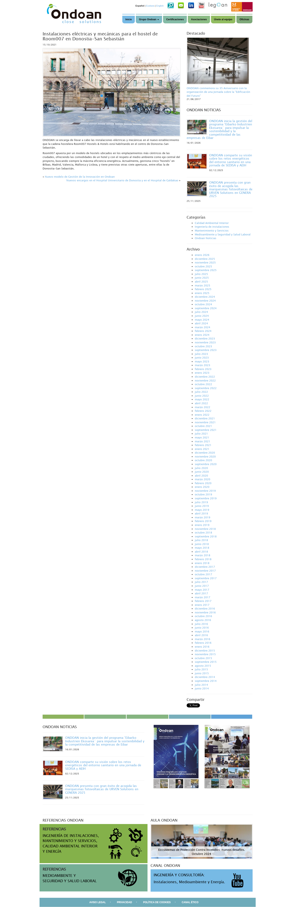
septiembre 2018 (206, 536)
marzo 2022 (202, 407)
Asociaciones (199, 19)
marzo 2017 (202, 597)
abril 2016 (201, 635)
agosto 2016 (203, 620)
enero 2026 (202, 255)
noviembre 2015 (205, 654)
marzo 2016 (202, 639)
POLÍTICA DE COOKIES (157, 902)
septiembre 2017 (206, 578)
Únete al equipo (223, 19)
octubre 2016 (203, 616)
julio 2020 (201, 468)
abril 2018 (201, 551)
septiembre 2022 (206, 388)
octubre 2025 (203, 266)
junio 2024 (202, 315)
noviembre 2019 (205, 490)
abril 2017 (201, 593)
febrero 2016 (203, 642)
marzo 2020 (202, 479)
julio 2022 (201, 391)
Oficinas (244, 19)
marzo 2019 (202, 517)
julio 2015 (201, 669)
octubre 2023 (203, 346)
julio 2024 (201, 311)
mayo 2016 (202, 631)
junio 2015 (202, 673)
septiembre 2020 (206, 464)
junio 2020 (202, 471)
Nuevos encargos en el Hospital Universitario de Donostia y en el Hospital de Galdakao (122, 180)
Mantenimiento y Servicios (212, 230)
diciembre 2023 (205, 338)
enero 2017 (202, 604)
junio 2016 (202, 627)
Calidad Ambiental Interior (212, 223)
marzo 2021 (202, 441)
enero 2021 (202, 449)
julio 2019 (201, 502)
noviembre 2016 (205, 612)
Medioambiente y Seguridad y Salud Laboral (223, 234)
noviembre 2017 (205, 570)
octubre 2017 (203, 574)
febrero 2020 (203, 483)
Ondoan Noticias (205, 238)
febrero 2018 (203, 559)
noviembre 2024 (205, 300)
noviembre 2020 (205, 456)
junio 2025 (202, 277)
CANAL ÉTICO (190, 902)
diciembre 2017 (205, 566)
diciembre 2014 (205, 677)
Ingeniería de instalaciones (212, 226)
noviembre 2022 (205, 380)
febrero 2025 (203, 289)
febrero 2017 (203, 601)
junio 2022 (202, 395)
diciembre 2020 (205, 452)
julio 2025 (201, 274)
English (159, 6)
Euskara (150, 6)
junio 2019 (202, 505)
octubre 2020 (203, 460)
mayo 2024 (202, 319)
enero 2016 (202, 646)
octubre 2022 (203, 384)
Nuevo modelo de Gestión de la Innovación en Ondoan (80, 176)
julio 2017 (201, 581)
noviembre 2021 (205, 422)
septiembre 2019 (206, 498)
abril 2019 (201, 513)
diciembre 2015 (205, 650)
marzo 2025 (202, 285)
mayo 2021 (202, 437)
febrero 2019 (203, 521)
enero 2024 (202, 334)
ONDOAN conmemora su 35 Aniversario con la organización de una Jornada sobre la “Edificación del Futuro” (218, 91)
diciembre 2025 (205, 258)
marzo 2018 (202, 555)
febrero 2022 (203, 410)
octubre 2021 (203, 426)
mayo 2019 (202, 509)
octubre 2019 (203, 494)
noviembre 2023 (205, 342)
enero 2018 (202, 563)
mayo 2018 (202, 547)
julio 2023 (201, 353)
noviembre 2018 (205, 528)
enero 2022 (202, 414)
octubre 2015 (203, 658)
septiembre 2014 (206, 680)
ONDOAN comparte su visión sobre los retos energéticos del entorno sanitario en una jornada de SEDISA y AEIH (230, 160)
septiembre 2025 (206, 270)
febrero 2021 (203, 445)
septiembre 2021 (206, 429)
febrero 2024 (203, 331)
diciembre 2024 (205, 296)
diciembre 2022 (205, 376)
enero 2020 (202, 486)
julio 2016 (201, 623)
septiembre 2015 (206, 661)
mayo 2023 (202, 361)
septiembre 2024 (206, 308)
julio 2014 (201, 684)
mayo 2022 (202, 399)
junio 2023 (202, 357)
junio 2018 (202, 544)
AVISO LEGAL (97, 902)
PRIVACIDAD (124, 902)
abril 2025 (201, 281)
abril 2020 (201, 475)
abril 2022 (201, 403)
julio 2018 (201, 540)
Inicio (128, 19)
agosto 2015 (203, 665)
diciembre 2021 (205, 418)
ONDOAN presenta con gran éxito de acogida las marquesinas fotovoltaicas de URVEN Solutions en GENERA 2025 (230, 189)
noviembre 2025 (205, 262)
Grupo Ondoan (149, 19)
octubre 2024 (203, 304)
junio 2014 (202, 688)
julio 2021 (201, 433)
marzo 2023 (202, 365)
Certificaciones (175, 19)
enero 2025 (202, 293)
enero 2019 (202, 525)
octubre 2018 (203, 532)
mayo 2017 (202, 589)
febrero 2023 (203, 369)
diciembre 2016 (205, 608)
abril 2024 (201, 323)
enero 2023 (202, 372)
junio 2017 (202, 585)
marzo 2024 (202, 327)
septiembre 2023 (206, 350)
